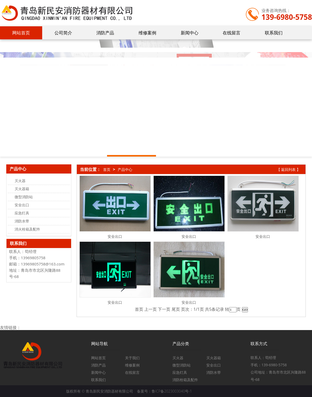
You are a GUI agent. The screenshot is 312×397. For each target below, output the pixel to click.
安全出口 (115, 236)
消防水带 (213, 372)
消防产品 (105, 33)
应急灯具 (179, 372)
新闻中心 (189, 33)
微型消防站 (181, 365)
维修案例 (147, 33)
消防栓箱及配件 (185, 379)
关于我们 (132, 357)
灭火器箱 (213, 357)
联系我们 (274, 33)
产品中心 (125, 169)
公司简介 (63, 33)
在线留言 (231, 33)
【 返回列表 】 (288, 169)
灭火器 (177, 357)
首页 (106, 169)
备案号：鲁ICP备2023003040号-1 (164, 391)
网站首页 (21, 33)
